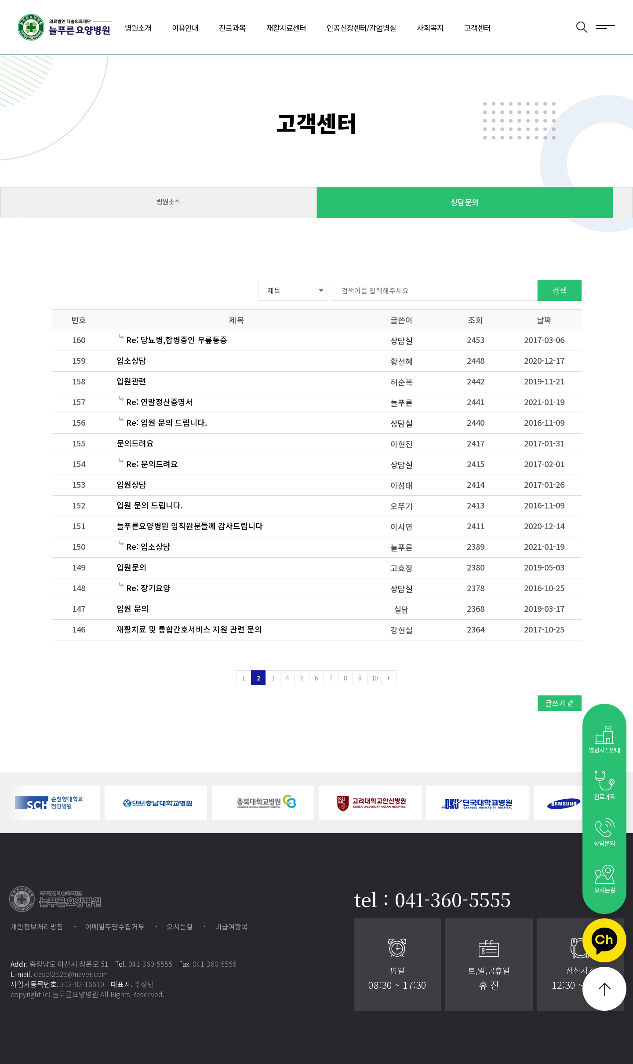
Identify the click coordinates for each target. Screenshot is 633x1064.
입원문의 (131, 567)
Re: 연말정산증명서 (156, 401)
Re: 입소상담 (145, 546)
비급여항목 (231, 926)
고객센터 (477, 27)
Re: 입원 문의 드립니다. (163, 422)
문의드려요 (135, 443)
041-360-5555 (150, 963)
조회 (475, 319)
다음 (389, 677)
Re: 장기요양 (145, 587)
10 (374, 677)
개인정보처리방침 (37, 926)
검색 (559, 290)
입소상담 (131, 360)
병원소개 (138, 27)
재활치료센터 (286, 27)
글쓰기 (555, 703)
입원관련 (131, 381)
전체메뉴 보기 (605, 26)
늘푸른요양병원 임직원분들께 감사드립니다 (189, 525)
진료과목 (232, 27)
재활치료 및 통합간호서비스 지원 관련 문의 (189, 629)
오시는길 (180, 926)
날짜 (544, 319)
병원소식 (168, 201)
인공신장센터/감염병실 (361, 27)
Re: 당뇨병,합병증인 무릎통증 (173, 339)
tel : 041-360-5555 (432, 899)
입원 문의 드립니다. (149, 505)
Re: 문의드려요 (148, 463)
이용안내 (185, 27)
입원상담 (131, 484)
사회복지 (430, 27)
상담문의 (465, 202)
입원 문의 (132, 608)
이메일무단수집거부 (115, 926)
